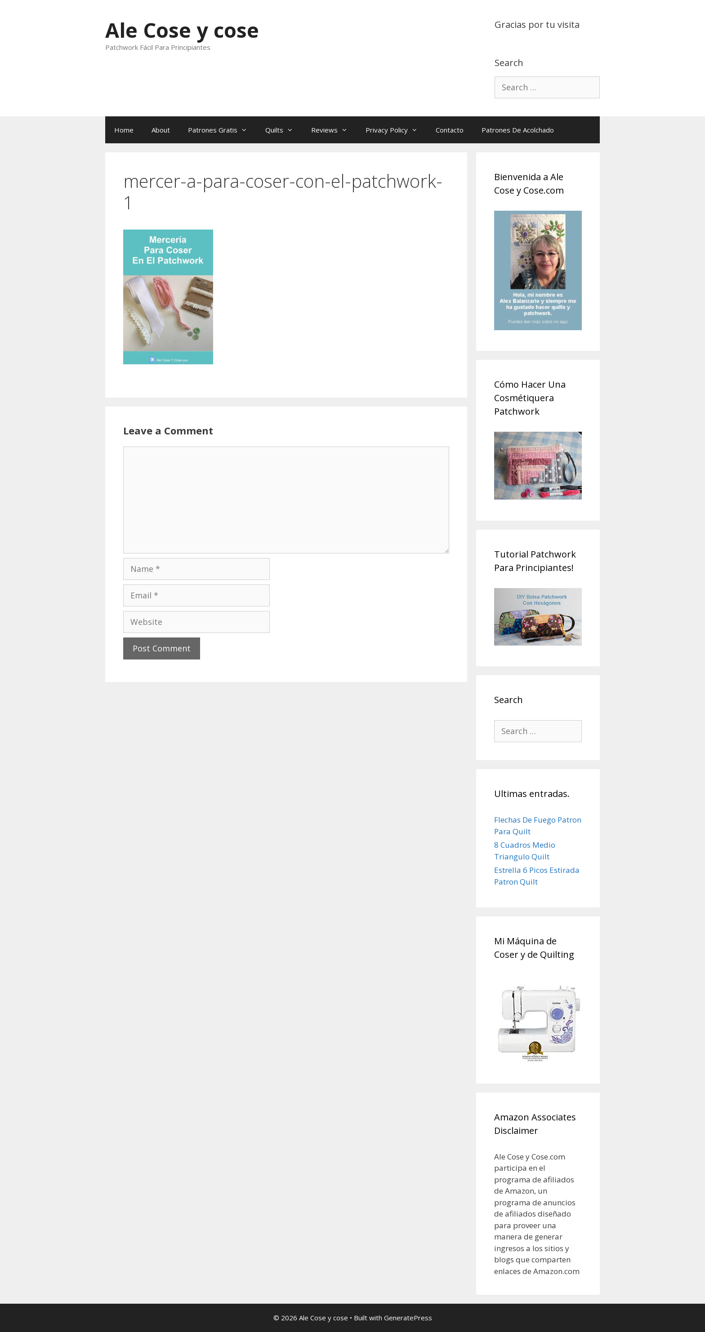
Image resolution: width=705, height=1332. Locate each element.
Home (124, 129)
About (161, 129)
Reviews (334, 129)
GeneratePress (408, 1317)
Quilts (283, 129)
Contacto (450, 129)
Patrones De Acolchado (518, 129)
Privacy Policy (396, 129)
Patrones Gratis (222, 129)
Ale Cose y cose (182, 30)
